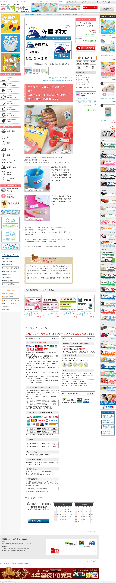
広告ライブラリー (9, 297)
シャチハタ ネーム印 (107, 194)
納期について (8, 265)
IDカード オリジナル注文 (107, 283)
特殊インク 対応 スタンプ (107, 244)
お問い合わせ (8, 274)
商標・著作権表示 (9, 281)
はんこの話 (107, 432)
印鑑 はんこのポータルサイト (107, 145)
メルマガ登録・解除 (10, 271)
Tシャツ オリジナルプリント (107, 304)
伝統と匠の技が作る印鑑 (107, 170)
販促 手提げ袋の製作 (107, 388)
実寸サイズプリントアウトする (86, 102)
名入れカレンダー (107, 346)
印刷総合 (108, 257)
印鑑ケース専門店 (107, 184)
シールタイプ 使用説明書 (85, 105)
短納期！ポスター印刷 (107, 290)
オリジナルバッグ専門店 (107, 353)
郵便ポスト (107, 336)
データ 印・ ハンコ (107, 215)
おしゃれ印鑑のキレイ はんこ (107, 163)
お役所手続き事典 (108, 421)
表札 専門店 (107, 328)
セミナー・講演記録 (10, 303)
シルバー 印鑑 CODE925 (107, 177)
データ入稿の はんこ (107, 237)
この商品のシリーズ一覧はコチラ (59, 78)
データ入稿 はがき (107, 318)
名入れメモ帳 (107, 367)
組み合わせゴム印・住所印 (107, 208)
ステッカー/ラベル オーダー (107, 311)
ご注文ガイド (8, 258)
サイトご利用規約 (9, 284)
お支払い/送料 (8, 261)
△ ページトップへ (91, 531)
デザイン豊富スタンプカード (107, 276)
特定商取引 (7, 277)
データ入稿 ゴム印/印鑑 (107, 201)
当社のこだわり (8, 293)
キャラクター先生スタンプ (107, 230)
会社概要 (6, 309)
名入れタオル (107, 360)
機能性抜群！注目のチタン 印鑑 (107, 156)
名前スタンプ (107, 223)
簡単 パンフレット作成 (107, 297)
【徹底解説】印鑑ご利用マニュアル (108, 427)
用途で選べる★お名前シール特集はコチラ (56, 80)
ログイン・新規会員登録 (11, 268)
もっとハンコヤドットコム (12, 300)
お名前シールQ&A (83, 98)
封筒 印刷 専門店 (107, 269)
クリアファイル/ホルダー (107, 374)
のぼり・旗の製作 (107, 381)
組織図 (6, 306)
